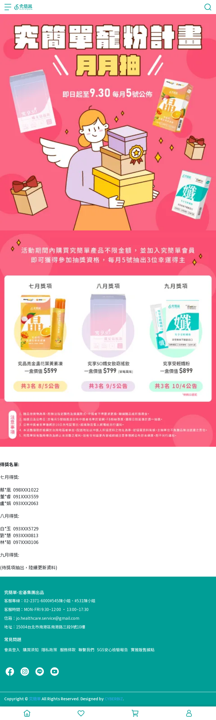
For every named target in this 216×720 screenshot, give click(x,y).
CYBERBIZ (114, 698)
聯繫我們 (86, 649)
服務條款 (68, 649)
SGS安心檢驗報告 (112, 649)
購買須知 (31, 649)
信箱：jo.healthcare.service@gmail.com (41, 618)
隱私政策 (49, 649)
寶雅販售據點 (142, 649)
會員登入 (12, 649)
